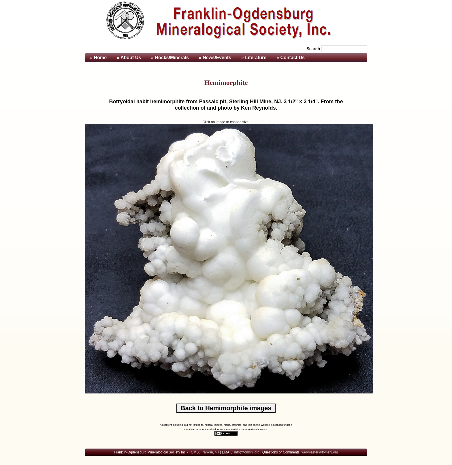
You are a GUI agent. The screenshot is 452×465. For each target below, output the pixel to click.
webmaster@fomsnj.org (320, 452)
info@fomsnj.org (246, 452)
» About (129, 57)
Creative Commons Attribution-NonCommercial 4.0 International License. (226, 429)
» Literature (253, 57)
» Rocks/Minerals (170, 57)
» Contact (290, 57)
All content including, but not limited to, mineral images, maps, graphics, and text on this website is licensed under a (226, 424)
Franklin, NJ (210, 452)
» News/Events (215, 57)
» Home (98, 57)
